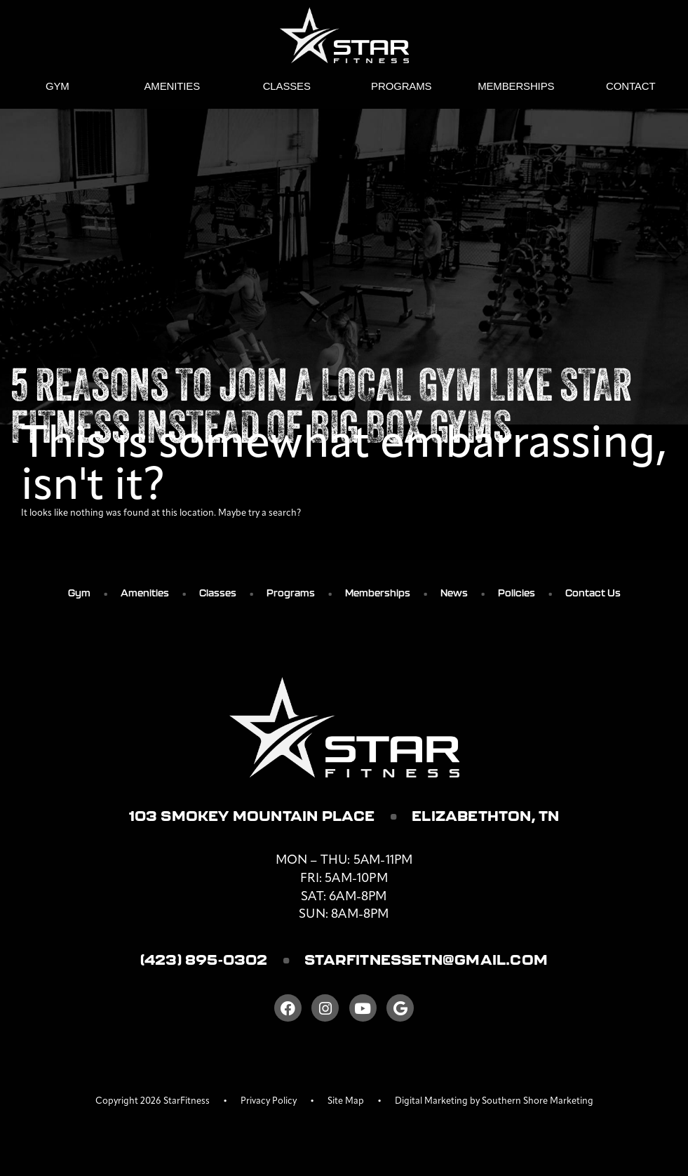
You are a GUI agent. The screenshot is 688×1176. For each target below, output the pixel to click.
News (454, 593)
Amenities (172, 86)
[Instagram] (325, 1008)
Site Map (346, 1101)
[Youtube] (363, 1008)
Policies (516, 593)
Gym (57, 86)
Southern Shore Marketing (537, 1101)
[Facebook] (288, 1008)
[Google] (400, 1008)
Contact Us (593, 593)
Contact (630, 86)
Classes (287, 86)
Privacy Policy (269, 1101)
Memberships (516, 86)
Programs (401, 86)
